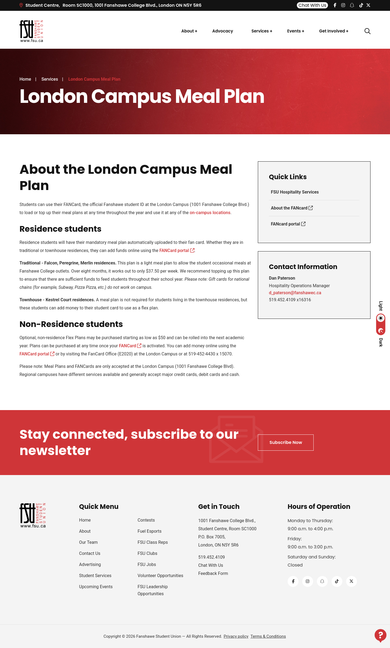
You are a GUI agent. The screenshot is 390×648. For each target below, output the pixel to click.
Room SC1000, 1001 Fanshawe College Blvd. (111, 5)
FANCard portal (176, 250)
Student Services (95, 575)
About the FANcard (292, 208)
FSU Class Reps (153, 542)
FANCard (130, 345)
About (187, 31)
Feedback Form (213, 573)
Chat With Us (312, 5)
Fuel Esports (150, 531)
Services (260, 31)
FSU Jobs (147, 564)
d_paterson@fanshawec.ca (295, 292)
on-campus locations (210, 212)
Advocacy (222, 31)
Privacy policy (236, 636)
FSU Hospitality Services (294, 192)
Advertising (90, 564)
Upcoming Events (96, 586)
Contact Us (89, 553)
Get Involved (332, 31)
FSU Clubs (147, 553)
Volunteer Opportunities (160, 575)
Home (25, 79)
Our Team (88, 542)
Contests (146, 520)
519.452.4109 (211, 557)
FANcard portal (288, 224)
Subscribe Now (285, 442)
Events (294, 31)
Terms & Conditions (268, 636)
